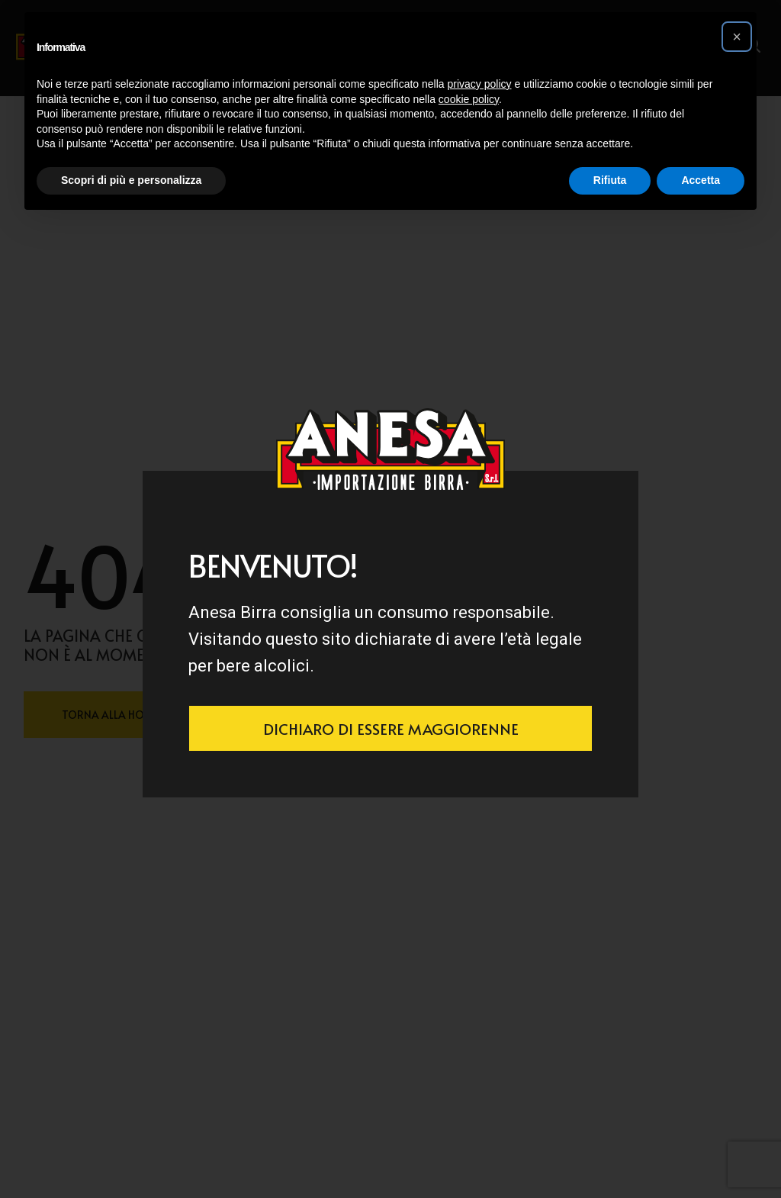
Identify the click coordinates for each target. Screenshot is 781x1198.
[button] (737, 36)
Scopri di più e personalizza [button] (131, 180)
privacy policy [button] (480, 84)
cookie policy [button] (469, 99)
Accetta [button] (700, 180)
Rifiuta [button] (610, 180)
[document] (390, 599)
